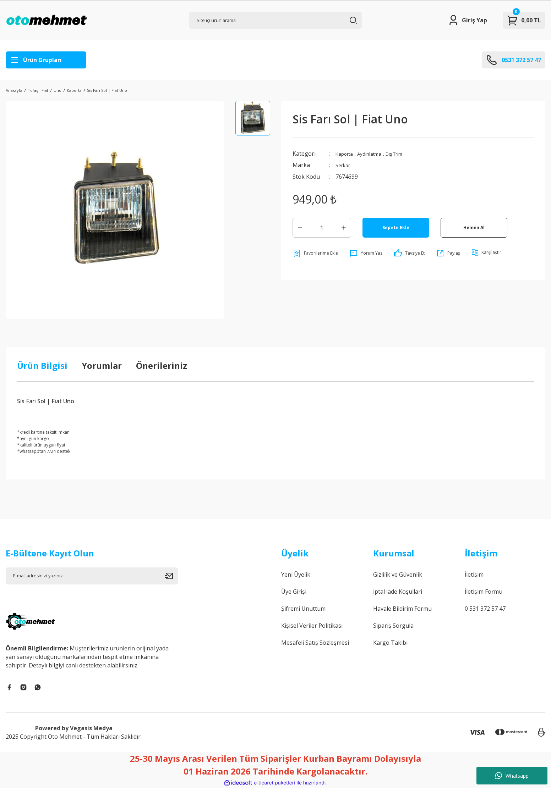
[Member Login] (467, 20)
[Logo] (46, 20)
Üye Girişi (293, 591)
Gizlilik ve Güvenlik (397, 574)
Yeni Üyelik (295, 574)
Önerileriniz (161, 365)
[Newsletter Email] (92, 575)
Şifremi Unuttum (303, 608)
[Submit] (171, 575)
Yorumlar (102, 365)
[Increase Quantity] (344, 227)
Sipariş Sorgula (393, 625)
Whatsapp (512, 775)
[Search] (275, 20)
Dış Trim (406, 153)
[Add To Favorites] (315, 253)
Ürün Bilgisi (42, 365)
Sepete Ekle (396, 227)
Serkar (344, 165)
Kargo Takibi (390, 643)
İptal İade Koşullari (397, 591)
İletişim (474, 574)
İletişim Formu (483, 591)
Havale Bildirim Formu (402, 608)
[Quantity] (322, 227)
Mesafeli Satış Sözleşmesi (315, 643)
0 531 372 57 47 (485, 608)
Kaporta (346, 153)
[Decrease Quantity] (300, 227)
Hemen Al (474, 227)
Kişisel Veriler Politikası (312, 625)
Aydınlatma (376, 153)
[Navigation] (46, 59)
